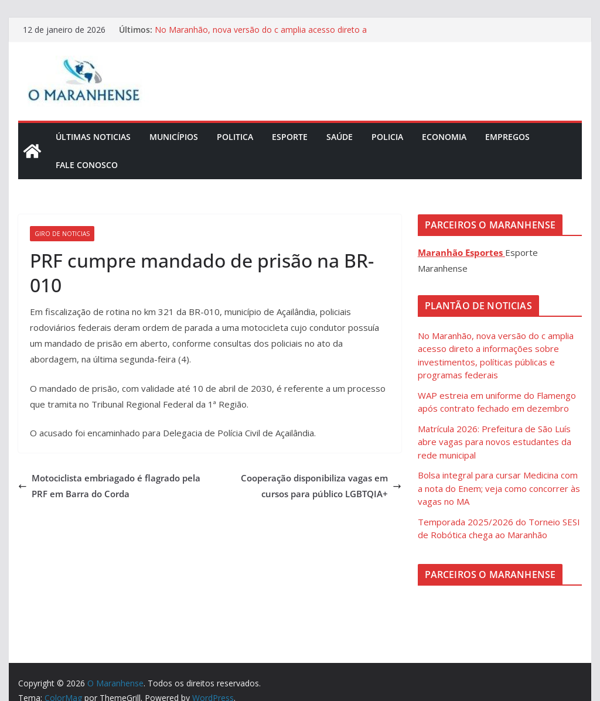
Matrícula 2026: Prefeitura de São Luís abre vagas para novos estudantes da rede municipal (494, 442)
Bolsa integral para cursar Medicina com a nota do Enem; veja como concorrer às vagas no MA (499, 488)
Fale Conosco (87, 164)
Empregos (507, 136)
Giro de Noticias (62, 234)
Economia (444, 136)
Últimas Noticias (93, 136)
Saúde (339, 136)
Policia (387, 136)
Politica (235, 136)
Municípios (173, 136)
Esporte (290, 136)
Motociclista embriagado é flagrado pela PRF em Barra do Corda (109, 486)
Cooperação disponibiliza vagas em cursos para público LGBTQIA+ (321, 486)
